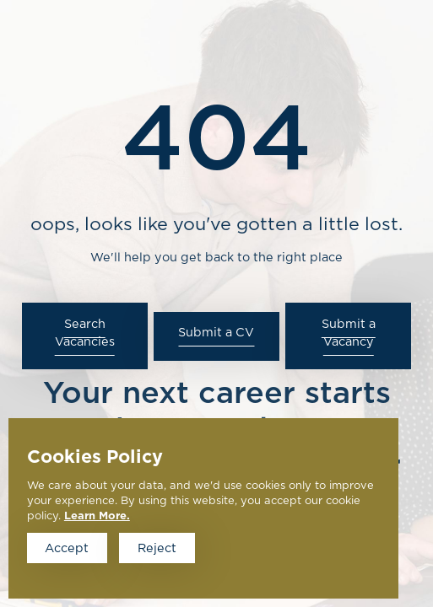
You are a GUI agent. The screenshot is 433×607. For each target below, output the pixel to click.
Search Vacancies (85, 333)
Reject (157, 548)
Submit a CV (216, 332)
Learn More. (97, 516)
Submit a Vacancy (349, 333)
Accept (67, 548)
